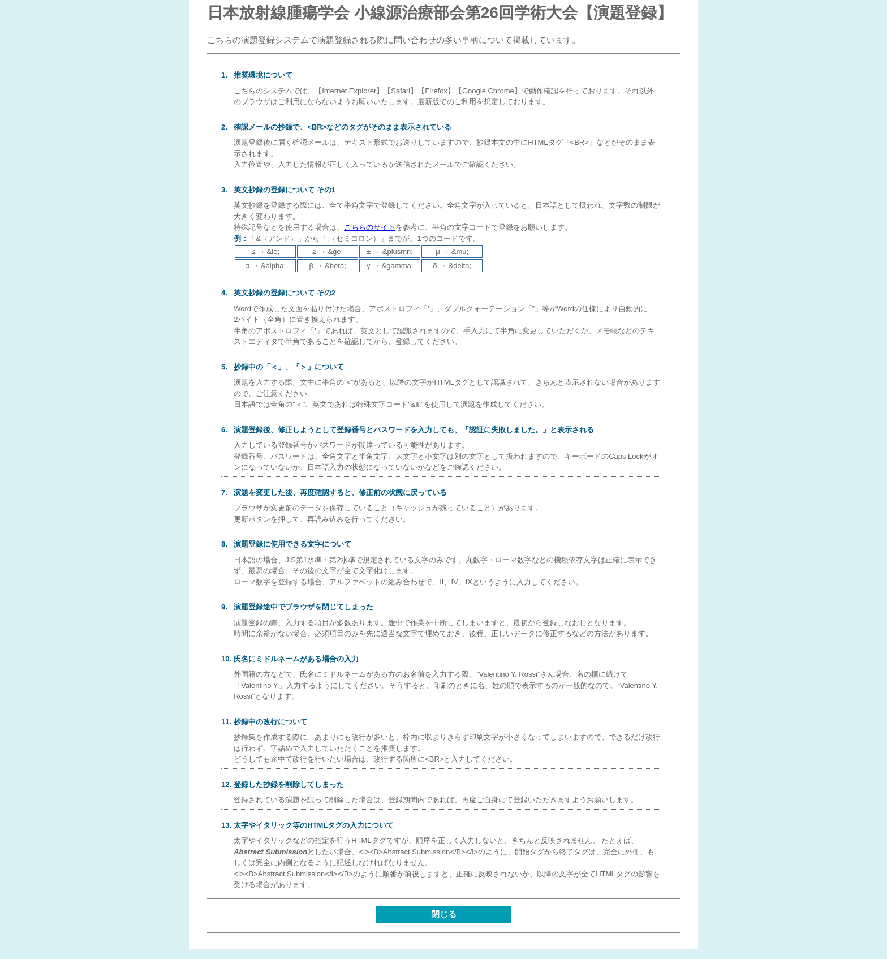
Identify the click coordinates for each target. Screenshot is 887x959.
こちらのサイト (369, 227)
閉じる (444, 914)
